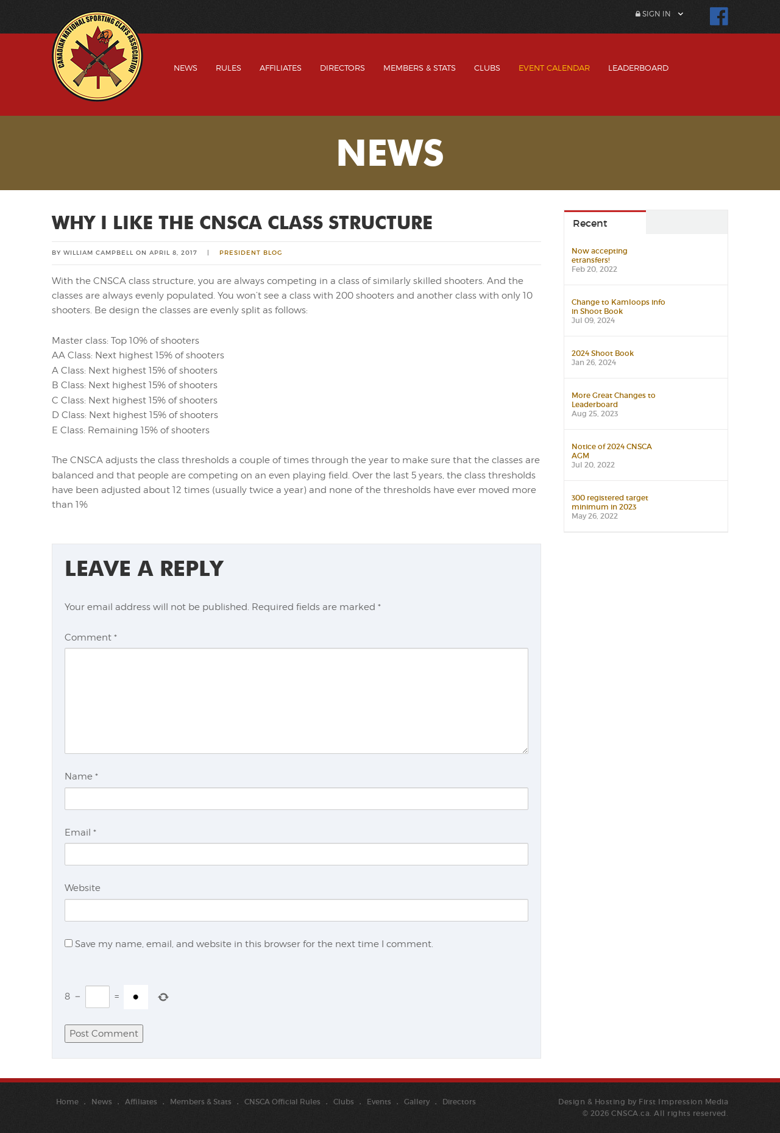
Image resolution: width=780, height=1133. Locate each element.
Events (379, 1101)
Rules (228, 68)
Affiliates (281, 68)
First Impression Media (683, 1101)
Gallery (417, 1101)
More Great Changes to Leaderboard (614, 400)
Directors (342, 68)
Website (83, 888)
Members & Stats (419, 68)
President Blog (250, 253)
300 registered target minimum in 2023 (610, 502)
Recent (590, 223)
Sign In (653, 13)
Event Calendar (554, 68)
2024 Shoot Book (603, 353)
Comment (91, 637)
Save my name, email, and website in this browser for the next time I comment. (254, 944)
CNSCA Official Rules (282, 1101)
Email (80, 832)
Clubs (487, 68)
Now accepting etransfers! (600, 255)
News (185, 68)
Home (67, 1101)
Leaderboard (638, 68)
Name (81, 776)
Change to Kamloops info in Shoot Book (618, 306)
